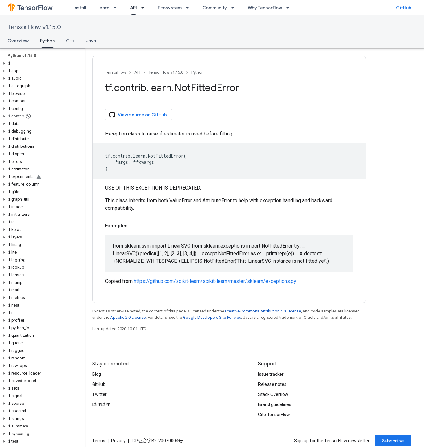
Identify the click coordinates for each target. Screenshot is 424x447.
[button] (41, 63)
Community (214, 7)
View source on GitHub (138, 115)
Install (79, 7)
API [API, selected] (133, 7)
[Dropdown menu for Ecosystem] (189, 7)
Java (91, 40)
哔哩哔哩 (101, 404)
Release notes (272, 384)
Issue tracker (271, 374)
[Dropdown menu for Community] (234, 7)
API (137, 72)
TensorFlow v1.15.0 (34, 27)
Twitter (99, 394)
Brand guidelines (274, 404)
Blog (96, 374)
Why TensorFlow (265, 7)
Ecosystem (170, 7)
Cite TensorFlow (274, 414)
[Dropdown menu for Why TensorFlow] (289, 7)
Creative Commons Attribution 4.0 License (263, 311)
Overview (18, 40)
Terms (98, 440)
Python (197, 72)
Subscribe (393, 441)
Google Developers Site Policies (212, 317)
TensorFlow (115, 72)
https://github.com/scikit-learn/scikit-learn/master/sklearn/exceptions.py (215, 281)
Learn (103, 7)
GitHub (403, 7)
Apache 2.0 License (128, 317)
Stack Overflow (273, 394)
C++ (70, 40)
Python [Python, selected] (47, 40)
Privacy (118, 440)
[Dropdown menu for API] (144, 7)
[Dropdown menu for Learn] (116, 7)
